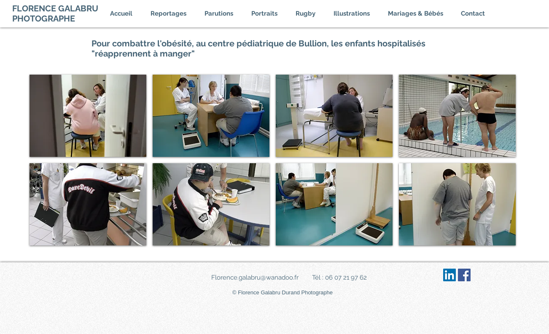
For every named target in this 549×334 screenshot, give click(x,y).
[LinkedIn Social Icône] (449, 275)
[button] (173, 13)
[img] (88, 116)
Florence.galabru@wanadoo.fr (255, 277)
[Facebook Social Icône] (464, 275)
